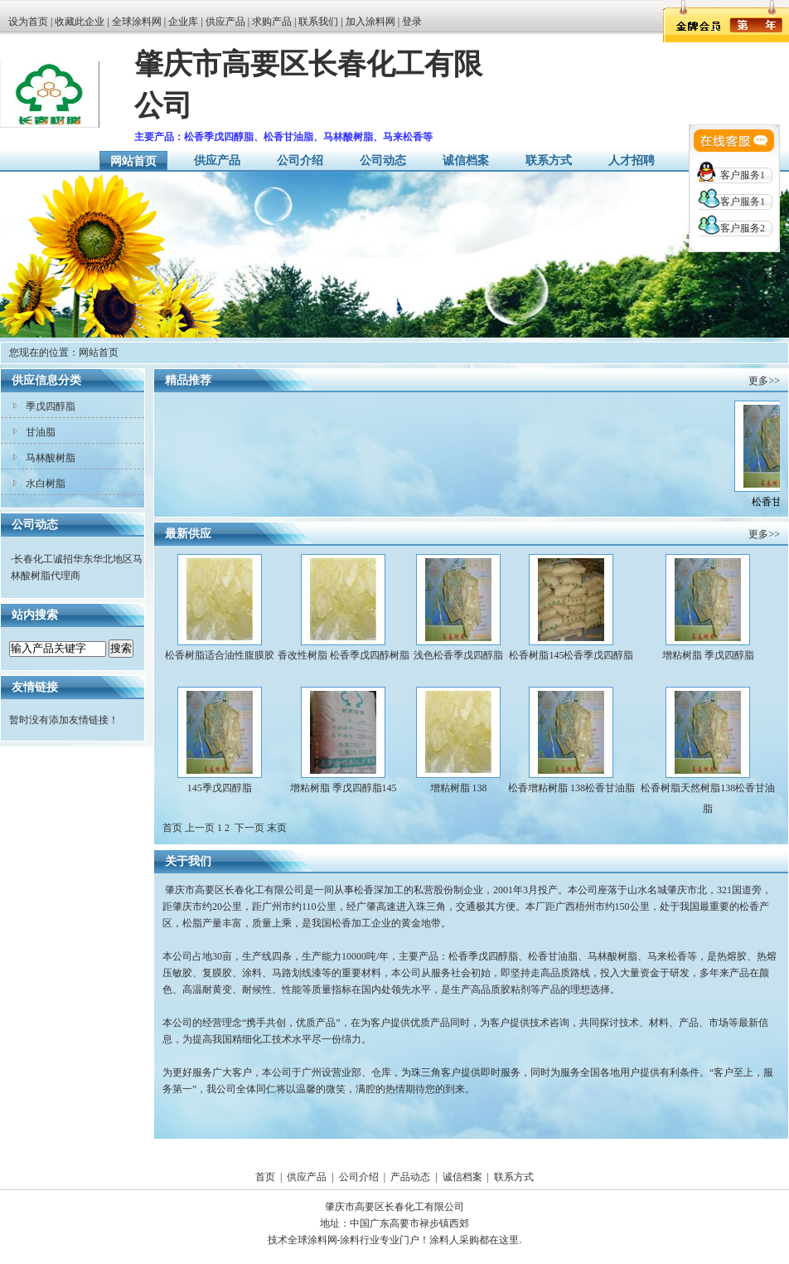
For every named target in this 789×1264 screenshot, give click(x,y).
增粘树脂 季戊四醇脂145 (343, 788)
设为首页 (28, 21)
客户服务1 (742, 175)
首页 (265, 1177)
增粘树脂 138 (458, 788)
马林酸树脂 (50, 458)
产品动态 (410, 1177)
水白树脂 (45, 483)
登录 (412, 21)
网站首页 (133, 161)
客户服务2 (742, 228)
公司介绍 (300, 160)
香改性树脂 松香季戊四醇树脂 (343, 655)
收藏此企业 (79, 21)
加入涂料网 (370, 21)
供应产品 (225, 21)
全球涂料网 (137, 21)
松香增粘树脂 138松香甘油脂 (571, 788)
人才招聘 (631, 160)
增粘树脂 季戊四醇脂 (708, 655)
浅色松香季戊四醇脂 (458, 655)
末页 (277, 828)
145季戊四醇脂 (219, 788)
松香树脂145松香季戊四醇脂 (571, 655)
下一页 (249, 828)
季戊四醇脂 (50, 406)
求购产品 (272, 21)
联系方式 (548, 160)
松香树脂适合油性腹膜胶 (219, 655)
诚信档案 (466, 160)
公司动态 (383, 160)
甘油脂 (41, 432)
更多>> (764, 380)
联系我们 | (321, 21)
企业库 (183, 21)
